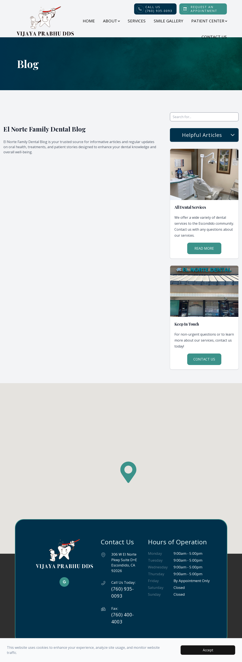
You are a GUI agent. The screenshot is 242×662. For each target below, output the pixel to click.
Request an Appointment (204, 9)
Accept (208, 650)
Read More (204, 248)
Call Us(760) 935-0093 (158, 9)
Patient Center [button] (209, 21)
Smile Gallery (168, 21)
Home (89, 21)
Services (137, 21)
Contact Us (214, 37)
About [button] (111, 21)
